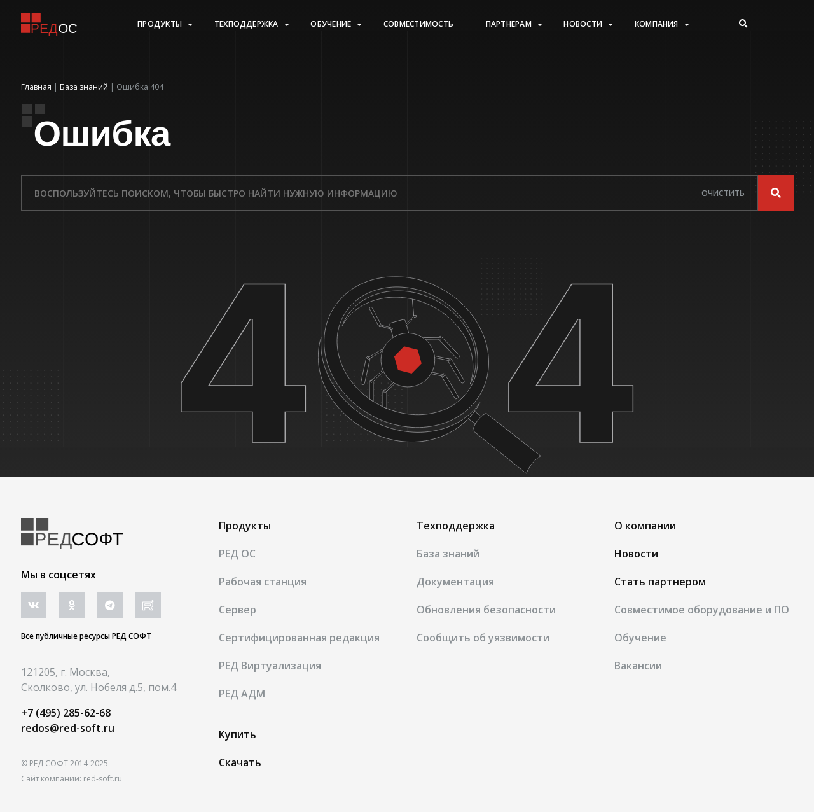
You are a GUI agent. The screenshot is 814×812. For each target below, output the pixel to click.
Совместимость (418, 24)
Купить (237, 734)
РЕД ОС (237, 554)
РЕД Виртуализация (270, 666)
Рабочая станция (263, 582)
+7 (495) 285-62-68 (66, 713)
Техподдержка (246, 24)
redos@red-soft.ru (67, 728)
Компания (657, 24)
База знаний (448, 554)
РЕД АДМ (242, 694)
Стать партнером (660, 582)
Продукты (159, 24)
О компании (645, 526)
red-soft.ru (102, 778)
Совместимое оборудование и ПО (701, 610)
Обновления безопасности (486, 610)
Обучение (330, 24)
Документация (455, 582)
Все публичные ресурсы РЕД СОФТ (86, 636)
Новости (582, 24)
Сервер (237, 610)
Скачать (240, 762)
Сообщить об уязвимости (483, 638)
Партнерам (509, 24)
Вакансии (638, 666)
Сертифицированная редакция (299, 638)
